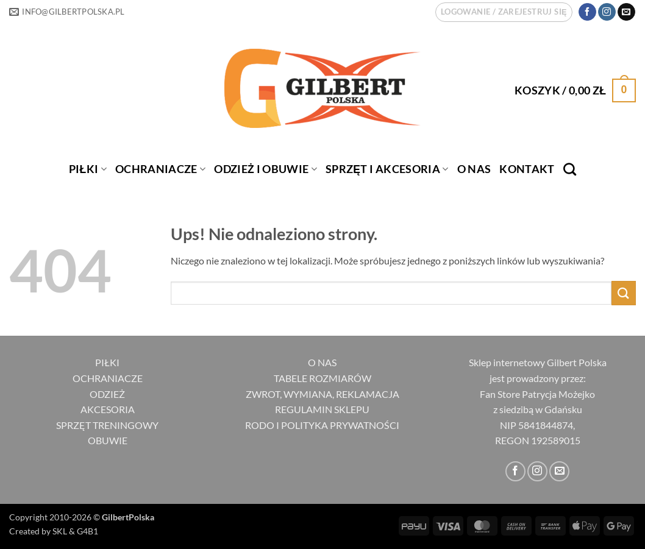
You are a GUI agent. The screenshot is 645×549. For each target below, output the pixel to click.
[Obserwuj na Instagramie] (607, 12)
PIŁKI (88, 169)
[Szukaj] (569, 169)
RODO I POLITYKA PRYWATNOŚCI (322, 425)
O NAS (322, 362)
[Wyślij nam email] (626, 12)
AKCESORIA (107, 409)
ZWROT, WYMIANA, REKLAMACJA (322, 394)
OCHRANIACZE (160, 169)
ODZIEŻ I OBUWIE (265, 169)
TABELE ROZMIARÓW (322, 378)
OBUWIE (107, 440)
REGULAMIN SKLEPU (322, 409)
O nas (474, 169)
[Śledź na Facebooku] (587, 12)
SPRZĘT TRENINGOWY (107, 425)
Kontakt (526, 169)
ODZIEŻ (107, 394)
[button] (503, 12)
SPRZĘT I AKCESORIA (387, 169)
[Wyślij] (623, 293)
